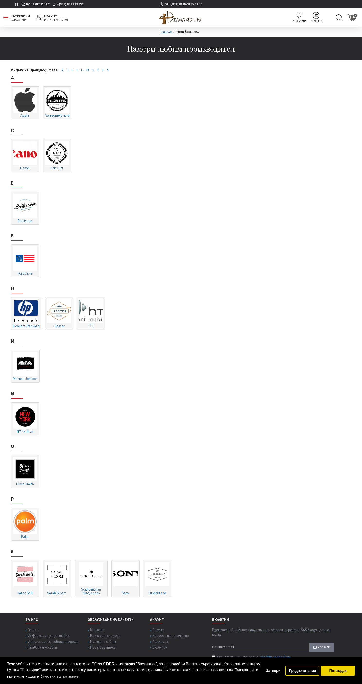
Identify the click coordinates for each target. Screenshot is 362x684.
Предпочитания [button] (302, 671)
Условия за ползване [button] (60, 676)
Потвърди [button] (338, 671)
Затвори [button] (273, 671)
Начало (166, 32)
